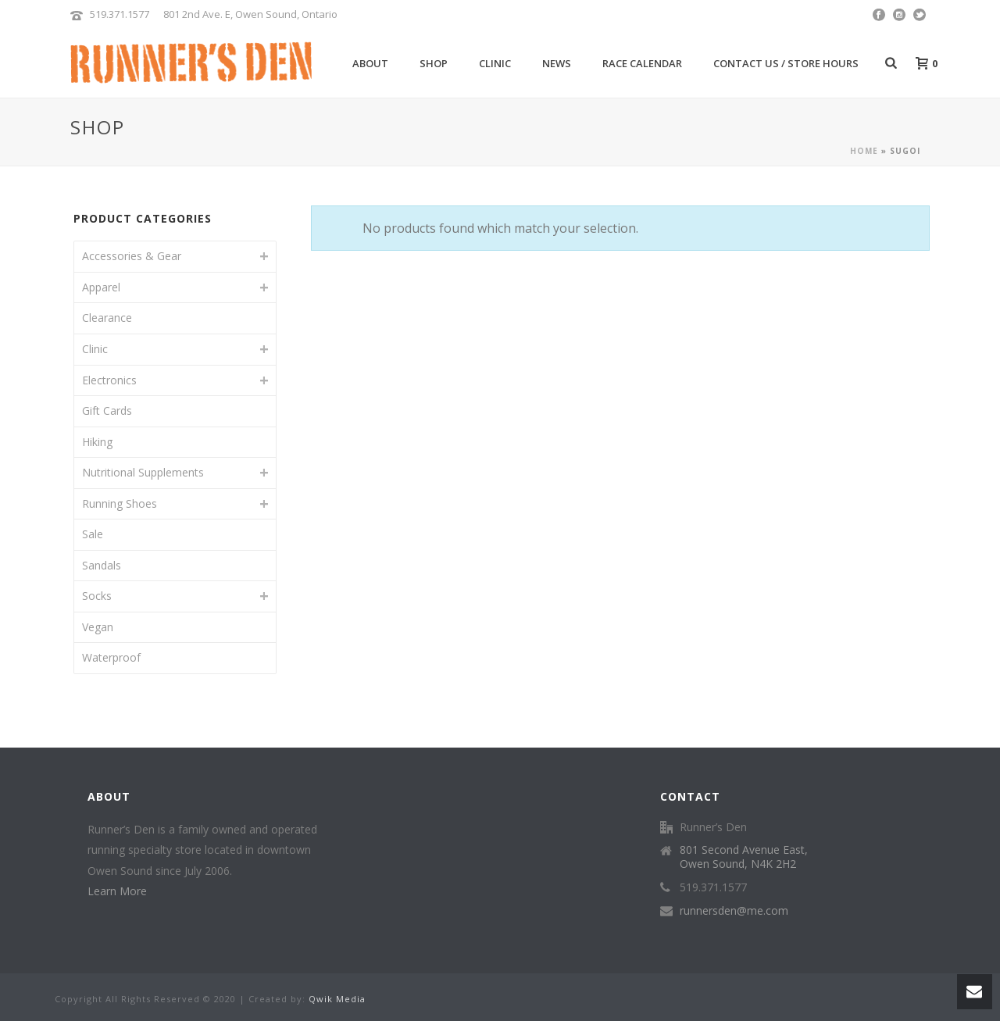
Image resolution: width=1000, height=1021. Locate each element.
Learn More (117, 891)
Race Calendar (642, 63)
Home (864, 150)
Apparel (101, 287)
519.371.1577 (119, 14)
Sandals (101, 565)
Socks (97, 595)
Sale (92, 534)
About (370, 63)
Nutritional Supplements (143, 472)
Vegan (97, 626)
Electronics (109, 380)
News (556, 63)
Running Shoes (119, 503)
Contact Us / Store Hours (786, 63)
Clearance (107, 317)
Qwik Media (337, 999)
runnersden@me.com (734, 911)
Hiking (97, 441)
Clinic (495, 63)
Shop (434, 63)
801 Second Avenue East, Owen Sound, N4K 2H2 (744, 857)
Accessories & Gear (131, 255)
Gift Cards (107, 410)
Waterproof (111, 657)
